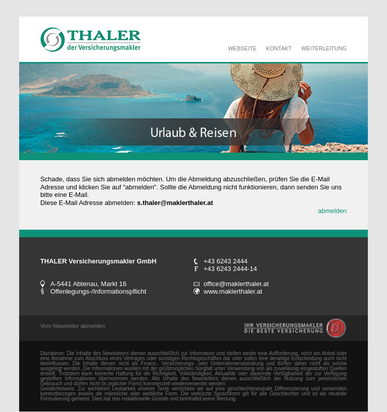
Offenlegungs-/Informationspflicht (98, 291)
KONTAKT (279, 48)
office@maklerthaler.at (236, 284)
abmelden (332, 211)
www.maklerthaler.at (233, 291)
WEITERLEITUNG (324, 48)
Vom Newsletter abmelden (72, 326)
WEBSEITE (242, 48)
